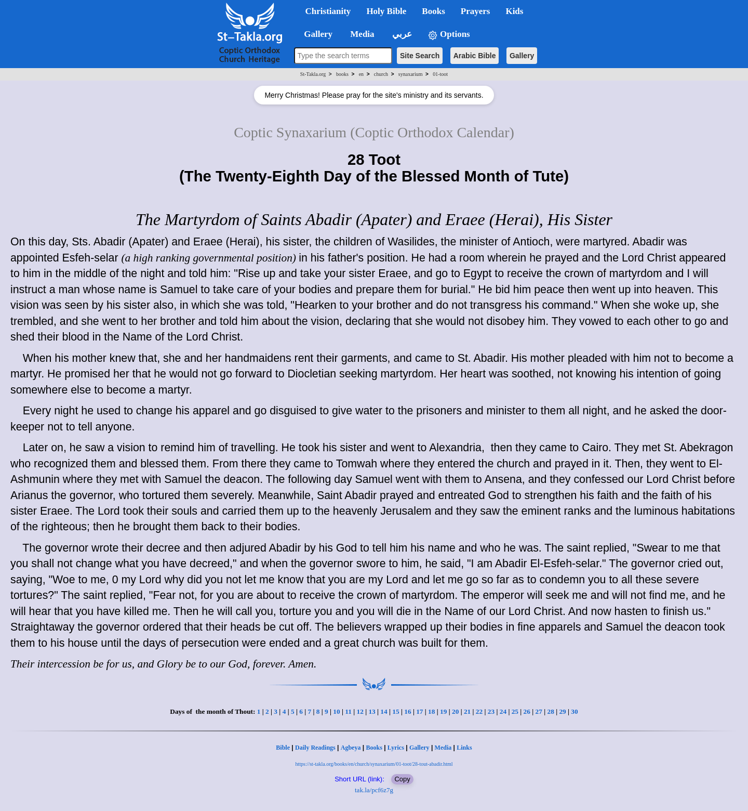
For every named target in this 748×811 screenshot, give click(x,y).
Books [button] (433, 11)
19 (443, 711)
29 (562, 711)
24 (503, 711)
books (342, 74)
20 (455, 711)
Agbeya (351, 747)
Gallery (522, 55)
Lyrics (396, 747)
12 (359, 711)
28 (550, 711)
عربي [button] (401, 34)
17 (419, 711)
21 (467, 711)
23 (491, 711)
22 (479, 711)
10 (336, 711)
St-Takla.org (313, 74)
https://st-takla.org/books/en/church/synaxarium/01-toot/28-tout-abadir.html (373, 764)
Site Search (419, 55)
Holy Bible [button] (386, 11)
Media (443, 747)
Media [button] (361, 34)
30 (574, 711)
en (361, 74)
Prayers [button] (475, 11)
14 (383, 711)
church (381, 74)
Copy (402, 779)
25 (515, 711)
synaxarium (410, 74)
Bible (283, 747)
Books (374, 747)
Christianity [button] (328, 11)
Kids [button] (514, 11)
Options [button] (449, 34)
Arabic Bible (474, 55)
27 (539, 711)
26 (527, 711)
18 (431, 711)
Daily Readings (315, 747)
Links (464, 747)
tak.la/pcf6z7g (374, 790)
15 (395, 711)
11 (348, 711)
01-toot (440, 74)
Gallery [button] (315, 34)
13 (371, 711)
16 (407, 711)
